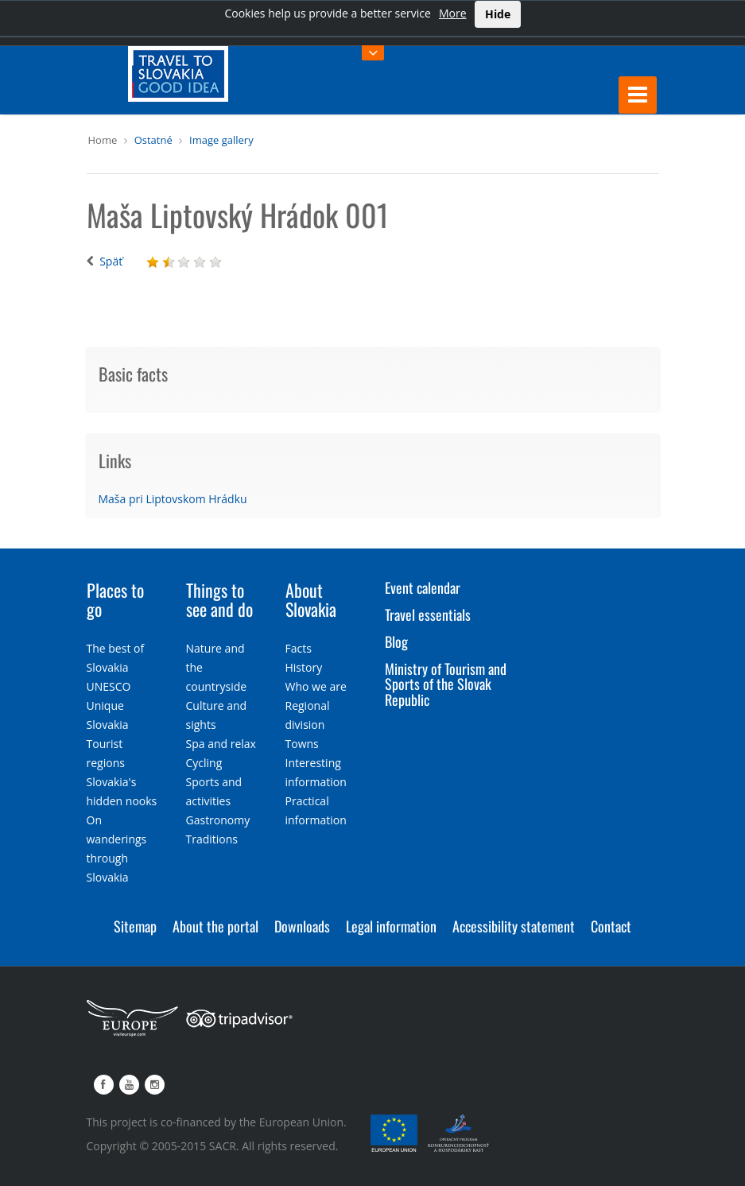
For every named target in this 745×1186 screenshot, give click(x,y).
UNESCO (109, 686)
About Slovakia (310, 599)
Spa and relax (221, 743)
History (304, 667)
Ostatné (153, 140)
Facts (298, 648)
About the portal (215, 926)
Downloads (302, 926)
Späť (110, 261)
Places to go (115, 599)
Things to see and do (219, 599)
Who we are (316, 686)
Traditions (212, 839)
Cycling (204, 762)
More (453, 13)
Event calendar (422, 587)
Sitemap (135, 926)
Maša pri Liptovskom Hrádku (173, 498)
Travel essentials (428, 614)
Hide (497, 13)
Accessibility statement (513, 926)
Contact (611, 926)
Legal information (391, 926)
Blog (396, 641)
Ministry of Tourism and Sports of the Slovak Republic (445, 684)
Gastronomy (218, 819)
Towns (302, 743)
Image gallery (221, 140)
